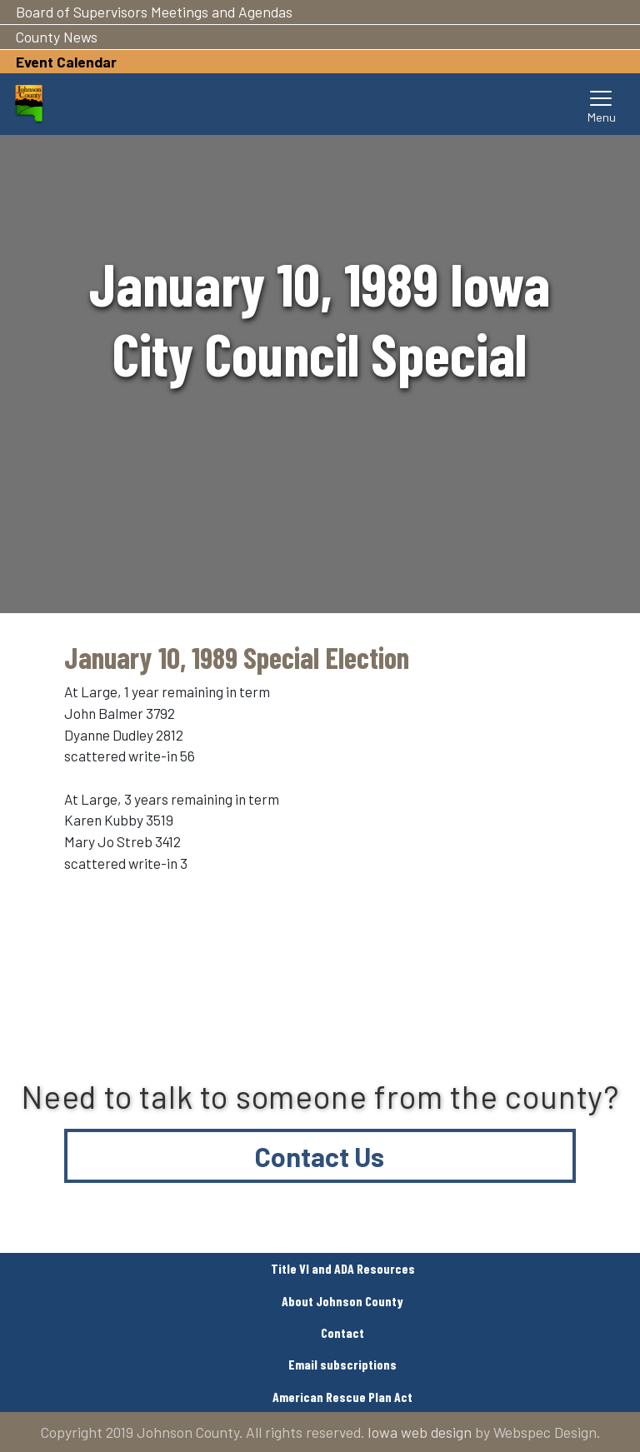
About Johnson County (342, 1301)
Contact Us (319, 1156)
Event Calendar (66, 61)
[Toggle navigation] (602, 104)
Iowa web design (420, 1432)
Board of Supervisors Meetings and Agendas (154, 11)
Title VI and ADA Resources (343, 1268)
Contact (342, 1332)
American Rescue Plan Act (342, 1397)
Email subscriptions (342, 1364)
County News (57, 36)
